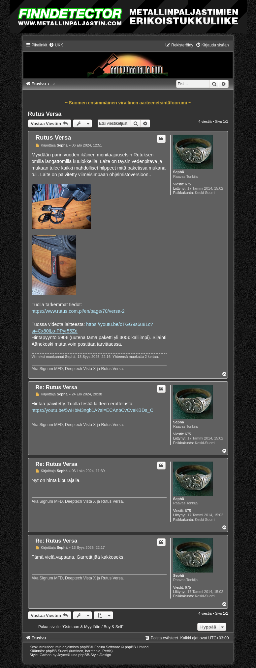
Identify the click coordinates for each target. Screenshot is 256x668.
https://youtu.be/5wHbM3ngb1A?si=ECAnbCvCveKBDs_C (92, 410)
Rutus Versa (45, 114)
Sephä (178, 172)
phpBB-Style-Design (95, 655)
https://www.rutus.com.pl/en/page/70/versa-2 (78, 311)
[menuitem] (56, 45)
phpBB (85, 647)
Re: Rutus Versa (57, 387)
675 (188, 184)
